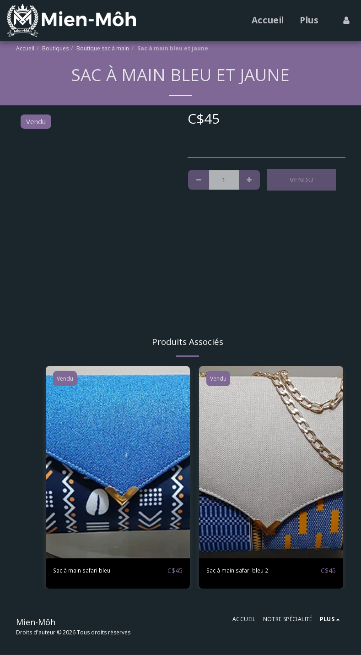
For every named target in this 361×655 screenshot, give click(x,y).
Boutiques (55, 48)
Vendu (301, 179)
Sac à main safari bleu (86, 570)
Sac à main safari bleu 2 (242, 570)
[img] (118, 462)
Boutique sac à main (102, 48)
